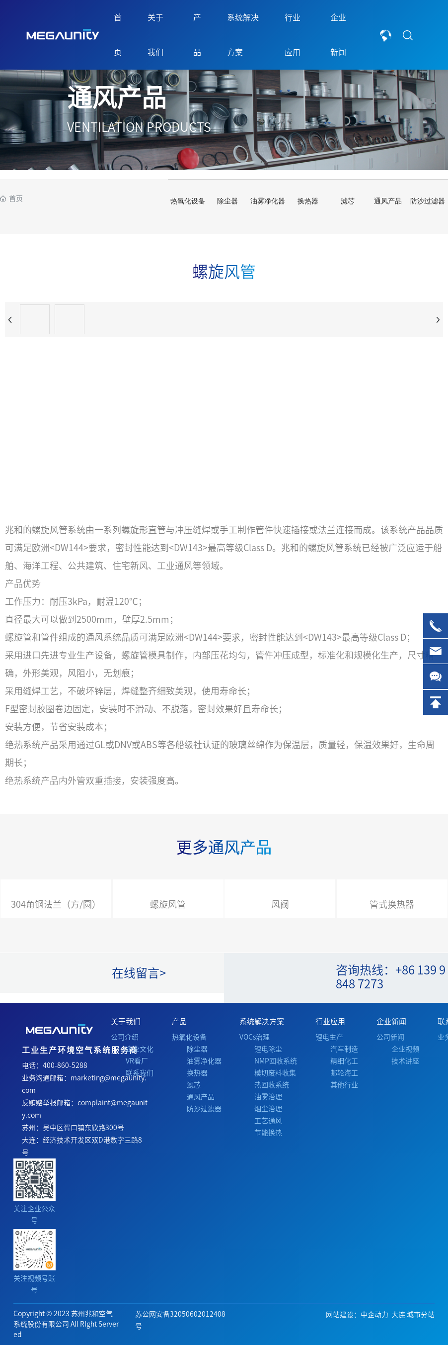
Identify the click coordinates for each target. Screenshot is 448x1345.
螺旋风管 (168, 904)
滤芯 (348, 201)
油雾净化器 (267, 201)
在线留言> (139, 973)
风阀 (280, 904)
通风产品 (116, 97)
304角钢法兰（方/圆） (56, 904)
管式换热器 (392, 904)
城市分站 (421, 1314)
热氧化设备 (187, 201)
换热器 (308, 201)
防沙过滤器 (427, 201)
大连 (398, 1314)
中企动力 (374, 1314)
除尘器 (227, 201)
